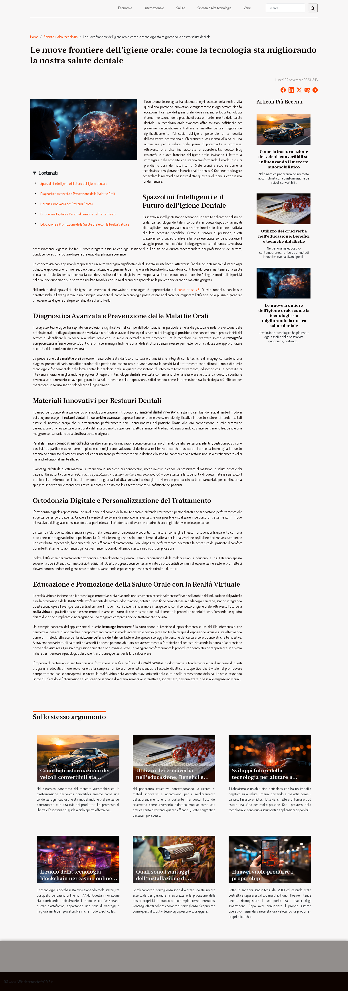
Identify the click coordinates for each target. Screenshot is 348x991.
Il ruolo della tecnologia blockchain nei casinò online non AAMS (76, 878)
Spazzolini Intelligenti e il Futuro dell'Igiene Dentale (73, 183)
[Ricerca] (285, 8)
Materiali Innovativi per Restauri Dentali (66, 204)
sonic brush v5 (188, 289)
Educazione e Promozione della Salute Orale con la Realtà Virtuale (84, 224)
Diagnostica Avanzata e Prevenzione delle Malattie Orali (77, 193)
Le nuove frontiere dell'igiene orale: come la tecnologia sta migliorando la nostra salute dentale (283, 315)
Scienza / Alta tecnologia (214, 8)
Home (34, 37)
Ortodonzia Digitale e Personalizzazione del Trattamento (78, 214)
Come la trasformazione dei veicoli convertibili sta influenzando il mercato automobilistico (284, 159)
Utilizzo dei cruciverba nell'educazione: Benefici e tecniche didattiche (284, 236)
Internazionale (154, 8)
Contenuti (47, 172)
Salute (180, 8)
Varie (247, 8)
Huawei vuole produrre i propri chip (262, 875)
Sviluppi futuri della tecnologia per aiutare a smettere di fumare (262, 777)
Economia (125, 8)
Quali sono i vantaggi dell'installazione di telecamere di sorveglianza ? (172, 878)
